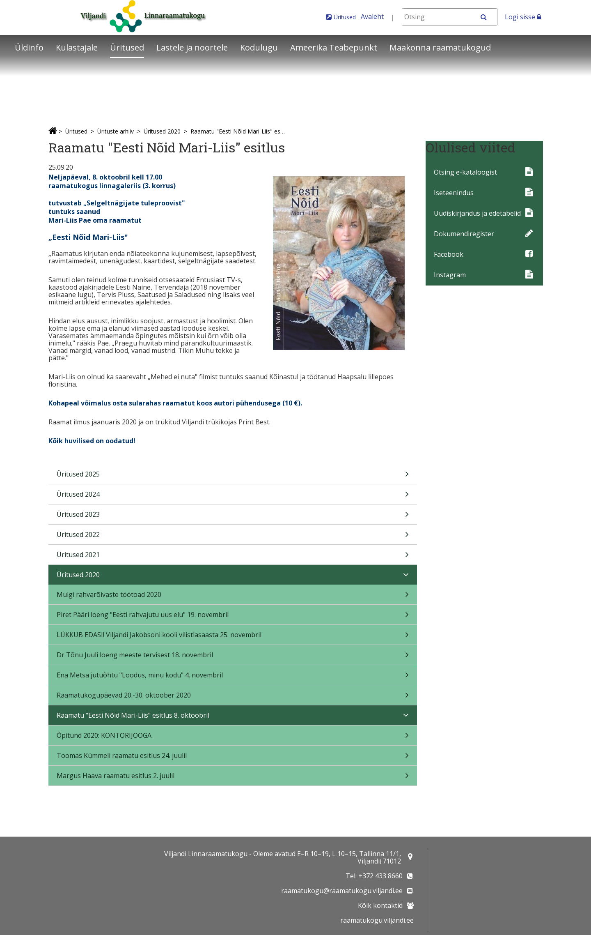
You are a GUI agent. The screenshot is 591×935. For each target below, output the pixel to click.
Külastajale (77, 47)
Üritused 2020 (162, 131)
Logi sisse (523, 16)
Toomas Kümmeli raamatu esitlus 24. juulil (233, 758)
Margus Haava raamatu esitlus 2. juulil (233, 778)
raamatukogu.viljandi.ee (377, 920)
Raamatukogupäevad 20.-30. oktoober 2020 (233, 698)
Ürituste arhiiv (115, 131)
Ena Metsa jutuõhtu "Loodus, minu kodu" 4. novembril (233, 677)
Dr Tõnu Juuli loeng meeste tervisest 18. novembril (233, 657)
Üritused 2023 (233, 517)
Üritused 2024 (233, 497)
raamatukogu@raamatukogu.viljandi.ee (342, 890)
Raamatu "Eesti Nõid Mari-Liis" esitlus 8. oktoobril (238, 131)
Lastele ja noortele (192, 47)
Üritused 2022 (233, 537)
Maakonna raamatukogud (440, 47)
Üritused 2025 (233, 477)
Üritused (345, 17)
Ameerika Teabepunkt (333, 47)
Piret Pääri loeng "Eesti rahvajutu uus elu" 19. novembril (233, 617)
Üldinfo (29, 47)
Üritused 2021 (233, 557)
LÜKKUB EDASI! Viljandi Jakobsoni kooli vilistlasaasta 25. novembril (233, 637)
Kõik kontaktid (380, 905)
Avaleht (372, 16)
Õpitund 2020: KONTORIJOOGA (233, 738)
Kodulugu (259, 47)
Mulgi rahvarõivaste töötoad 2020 (233, 597)
